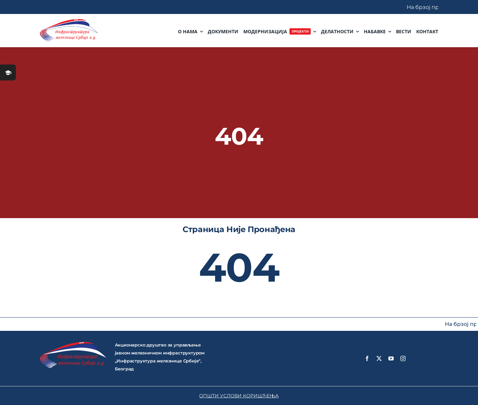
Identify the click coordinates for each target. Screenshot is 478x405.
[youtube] (391, 358)
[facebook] (367, 358)
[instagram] (403, 358)
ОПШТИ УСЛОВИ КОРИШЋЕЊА (239, 396)
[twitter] (379, 358)
